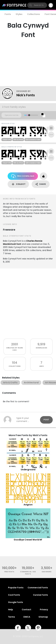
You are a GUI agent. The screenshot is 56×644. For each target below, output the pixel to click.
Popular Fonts (15, 587)
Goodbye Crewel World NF (28, 539)
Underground (28, 469)
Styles (19, 14)
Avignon (28, 504)
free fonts (9, 572)
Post (46, 419)
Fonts (8, 14)
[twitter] (28, 628)
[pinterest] (38, 628)
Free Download (22, 176)
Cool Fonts (14, 594)
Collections (33, 14)
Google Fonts (15, 602)
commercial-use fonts (28, 573)
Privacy (44, 609)
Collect (18, 184)
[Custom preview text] (11, 115)
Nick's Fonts (25, 95)
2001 (14, 344)
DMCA (26, 616)
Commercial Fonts (38, 587)
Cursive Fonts (40, 594)
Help (10, 609)
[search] (37, 5)
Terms (11, 616)
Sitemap (43, 616)
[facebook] (18, 628)
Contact (26, 609)
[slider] (29, 115)
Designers (47, 572)
